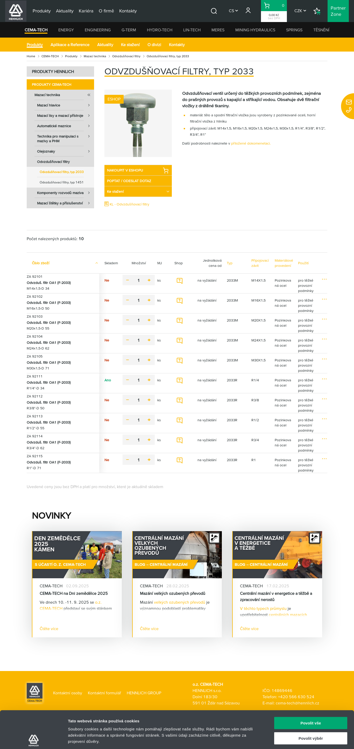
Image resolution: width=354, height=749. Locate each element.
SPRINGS (294, 29)
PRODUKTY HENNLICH (53, 71)
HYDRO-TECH (159, 29)
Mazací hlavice (65, 105)
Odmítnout (311, 716)
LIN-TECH (192, 29)
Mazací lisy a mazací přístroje (65, 115)
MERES (217, 29)
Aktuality (105, 44)
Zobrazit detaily (273, 739)
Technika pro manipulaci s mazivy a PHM (65, 137)
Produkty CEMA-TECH (51, 84)
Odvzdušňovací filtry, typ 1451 (62, 182)
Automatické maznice (65, 126)
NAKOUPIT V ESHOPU (138, 170)
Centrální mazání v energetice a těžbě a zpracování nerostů (276, 596)
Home (31, 56)
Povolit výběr (311, 701)
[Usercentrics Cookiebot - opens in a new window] (33, 739)
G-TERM (129, 29)
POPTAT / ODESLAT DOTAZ (129, 181)
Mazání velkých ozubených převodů (172, 593)
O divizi (154, 44)
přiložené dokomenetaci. (251, 143)
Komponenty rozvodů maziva (65, 193)
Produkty (35, 44)
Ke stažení (130, 44)
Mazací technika (95, 56)
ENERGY (66, 29)
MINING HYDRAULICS (255, 29)
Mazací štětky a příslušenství (65, 203)
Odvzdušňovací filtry (126, 56)
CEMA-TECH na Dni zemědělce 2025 (74, 593)
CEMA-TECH (36, 29)
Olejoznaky (65, 151)
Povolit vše (310, 685)
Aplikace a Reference (70, 44)
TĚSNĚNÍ (321, 29)
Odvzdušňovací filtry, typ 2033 (62, 172)
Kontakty (177, 44)
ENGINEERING (98, 29)
